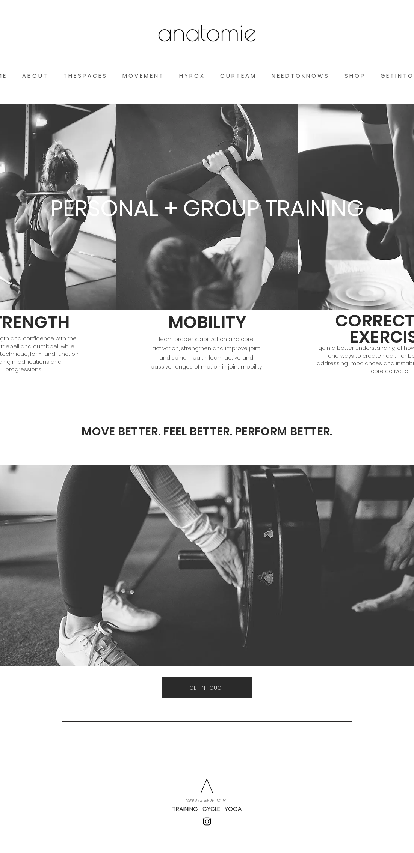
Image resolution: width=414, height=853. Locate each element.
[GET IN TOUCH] (207, 687)
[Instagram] (207, 821)
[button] (407, 32)
